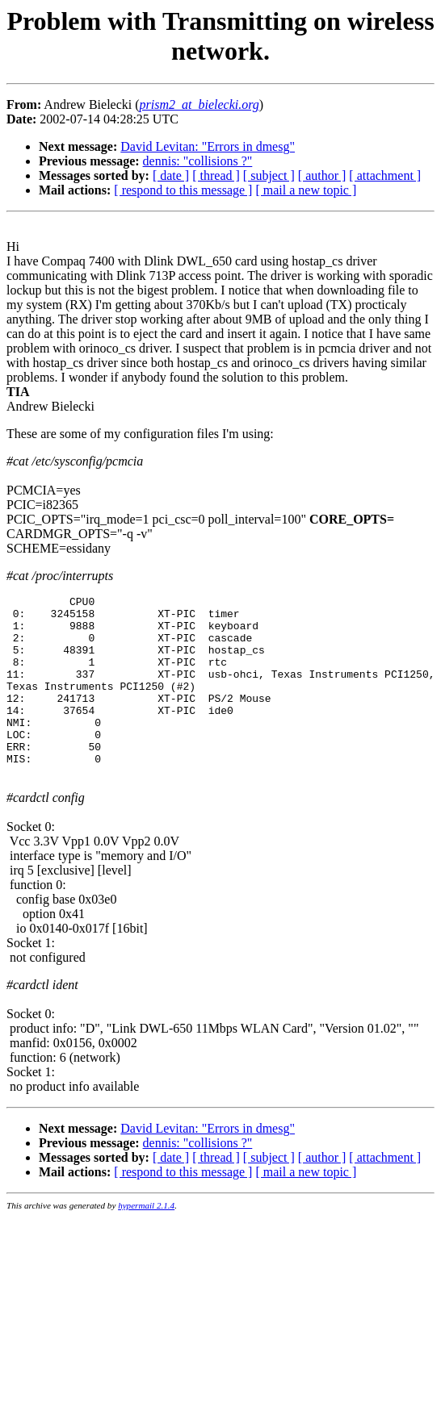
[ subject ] (269, 175)
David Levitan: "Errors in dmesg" (207, 146)
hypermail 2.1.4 (146, 1241)
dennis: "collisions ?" (198, 161)
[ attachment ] (385, 175)
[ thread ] (216, 175)
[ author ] (322, 175)
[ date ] (171, 175)
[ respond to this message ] (183, 190)
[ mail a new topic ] (305, 190)
